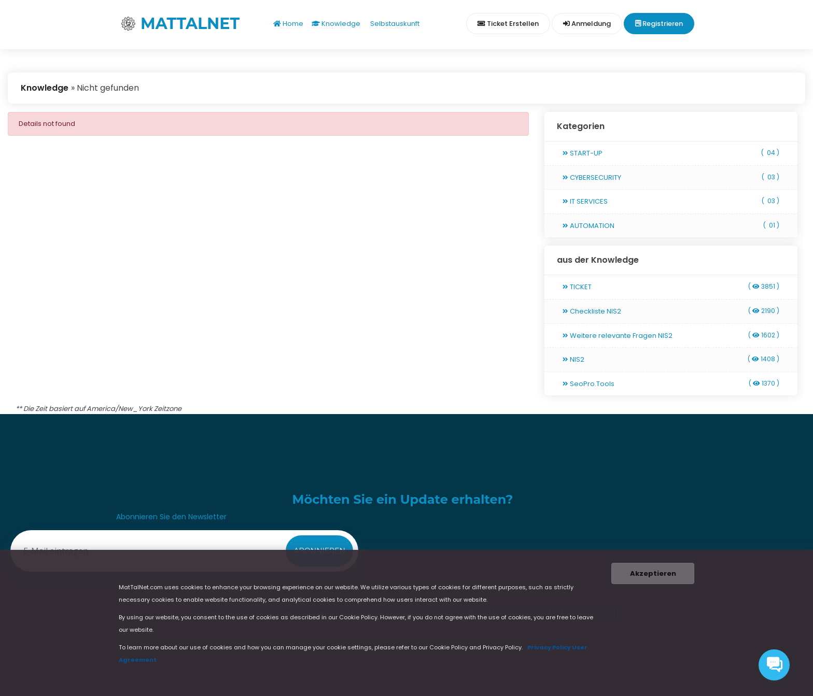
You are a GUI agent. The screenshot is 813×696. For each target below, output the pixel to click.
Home (288, 24)
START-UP (671, 153)
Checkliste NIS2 (671, 311)
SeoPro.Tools (671, 384)
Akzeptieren (651, 573)
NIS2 (671, 359)
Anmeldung (587, 24)
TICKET (671, 287)
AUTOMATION (671, 226)
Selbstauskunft (394, 24)
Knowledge (336, 24)
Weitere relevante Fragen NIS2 (671, 335)
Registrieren (659, 24)
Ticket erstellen (508, 24)
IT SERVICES (671, 201)
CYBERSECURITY (671, 177)
